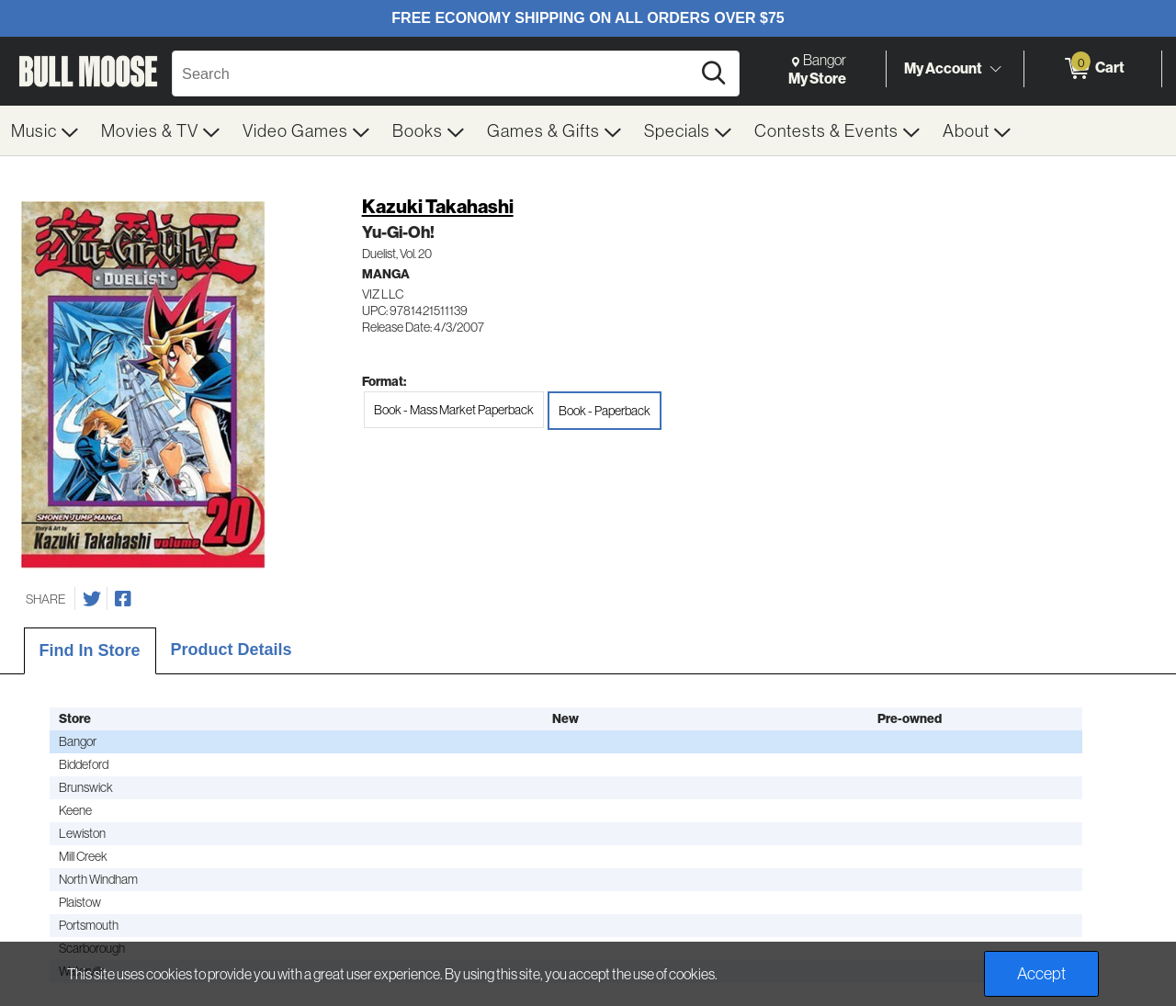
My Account (943, 68)
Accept (1041, 973)
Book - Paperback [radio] (604, 410)
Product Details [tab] (231, 649)
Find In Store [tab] (90, 650)
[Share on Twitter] (92, 599)
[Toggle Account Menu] (995, 69)
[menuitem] (45, 130)
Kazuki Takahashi (438, 206)
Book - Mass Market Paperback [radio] (454, 409)
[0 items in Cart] (1093, 69)
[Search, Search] (434, 73)
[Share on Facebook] (123, 599)
